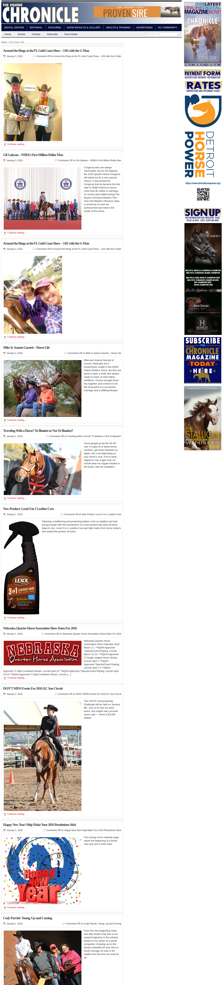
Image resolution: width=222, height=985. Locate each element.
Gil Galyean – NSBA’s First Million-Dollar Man (33, 155)
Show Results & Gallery (84, 27)
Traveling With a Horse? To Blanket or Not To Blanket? (38, 431)
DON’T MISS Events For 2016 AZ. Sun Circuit (33, 688)
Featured (54, 27)
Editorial (36, 27)
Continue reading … (17, 144)
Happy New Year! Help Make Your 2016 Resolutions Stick (39, 825)
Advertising (144, 27)
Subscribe (52, 34)
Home (8, 34)
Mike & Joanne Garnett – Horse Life (26, 347)
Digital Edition (14, 27)
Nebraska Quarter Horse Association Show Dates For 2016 (40, 628)
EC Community (167, 27)
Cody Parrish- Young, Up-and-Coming (27, 918)
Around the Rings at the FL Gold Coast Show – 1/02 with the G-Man (46, 243)
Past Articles (71, 34)
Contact (36, 34)
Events (21, 34)
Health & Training (118, 27)
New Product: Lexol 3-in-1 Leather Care (28, 509)
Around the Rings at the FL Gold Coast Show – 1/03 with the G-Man (46, 51)
